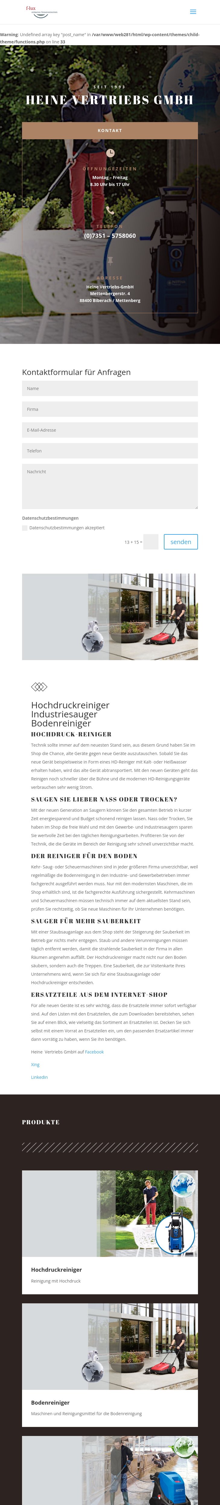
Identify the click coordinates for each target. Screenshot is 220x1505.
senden (181, 542)
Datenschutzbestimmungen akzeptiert (63, 528)
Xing (35, 1064)
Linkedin (39, 1077)
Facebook (94, 1052)
